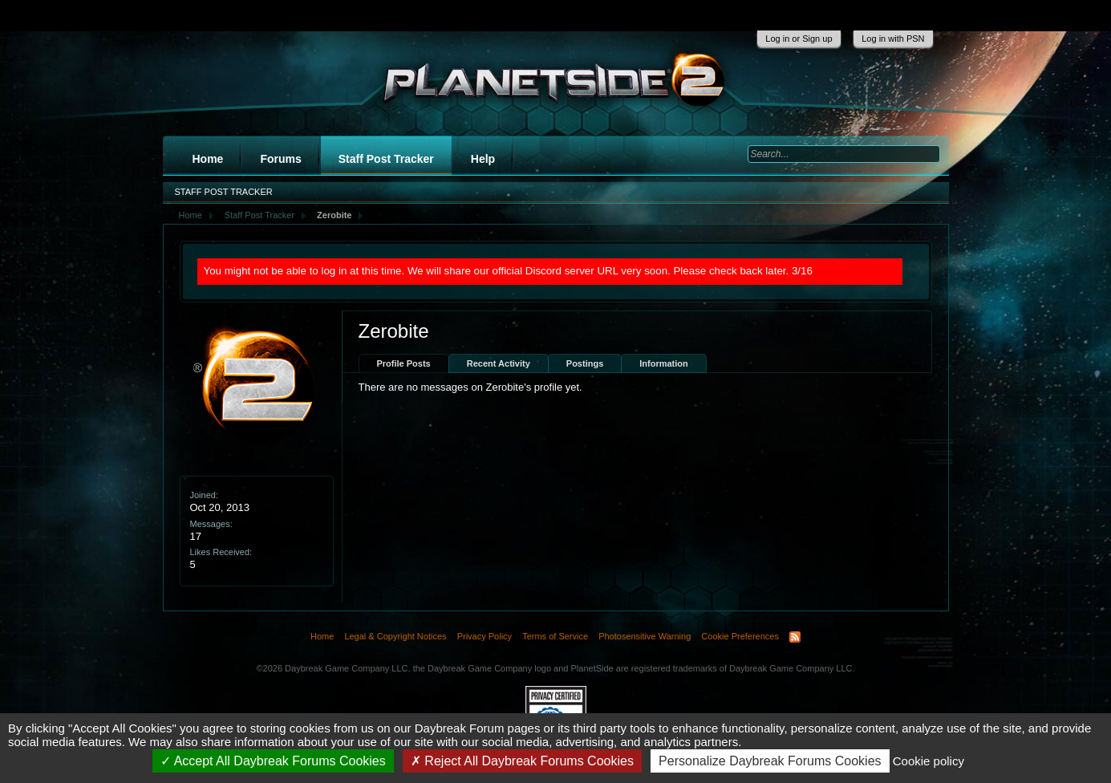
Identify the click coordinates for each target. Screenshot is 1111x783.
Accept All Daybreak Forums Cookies (273, 761)
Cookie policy (928, 761)
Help (483, 158)
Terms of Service (555, 636)
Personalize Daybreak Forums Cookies (770, 761)
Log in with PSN (893, 38)
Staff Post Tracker (386, 158)
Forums (280, 158)
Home (208, 158)
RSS (795, 637)
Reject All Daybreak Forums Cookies (522, 761)
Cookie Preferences (740, 636)
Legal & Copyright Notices (395, 636)
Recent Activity (498, 363)
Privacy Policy (484, 636)
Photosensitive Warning (644, 636)
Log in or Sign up (798, 38)
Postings (584, 363)
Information (663, 363)
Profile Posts (404, 363)
